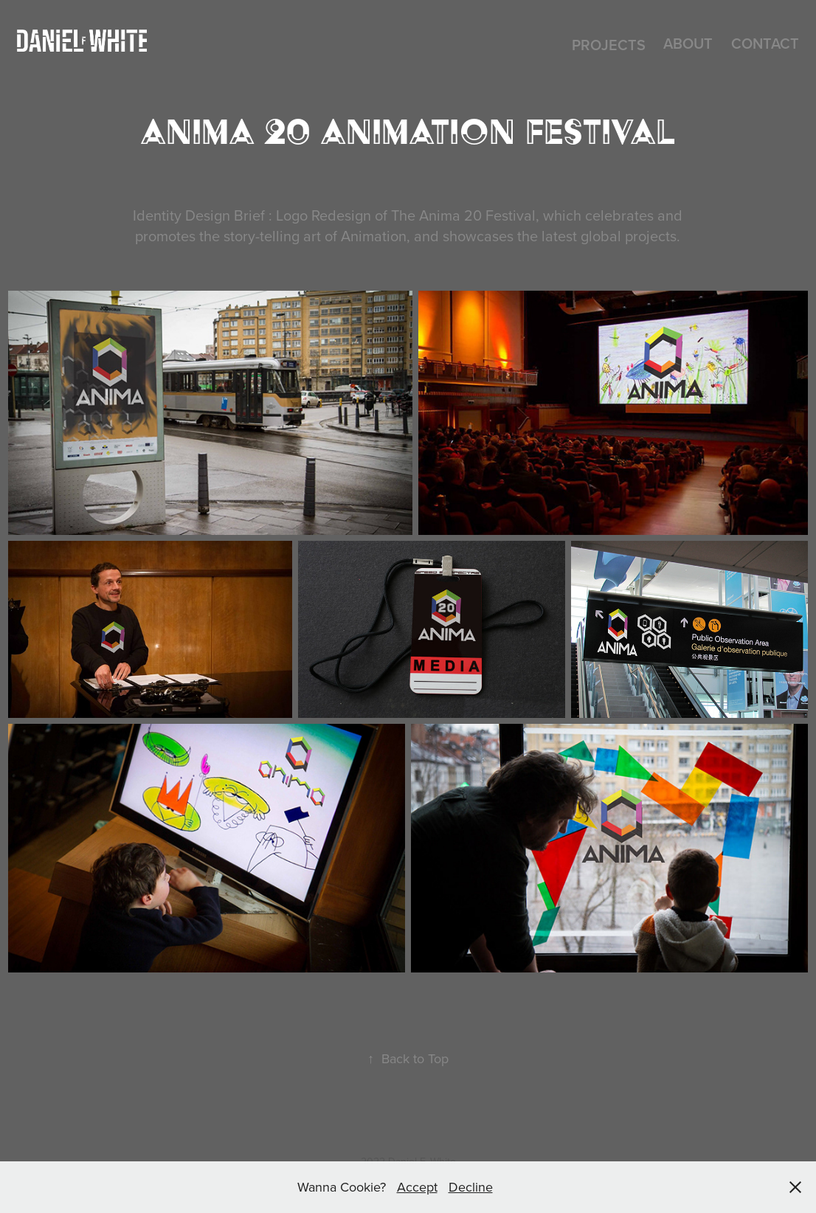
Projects (609, 44)
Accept (417, 1187)
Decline (471, 1187)
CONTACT (765, 43)
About (688, 43)
